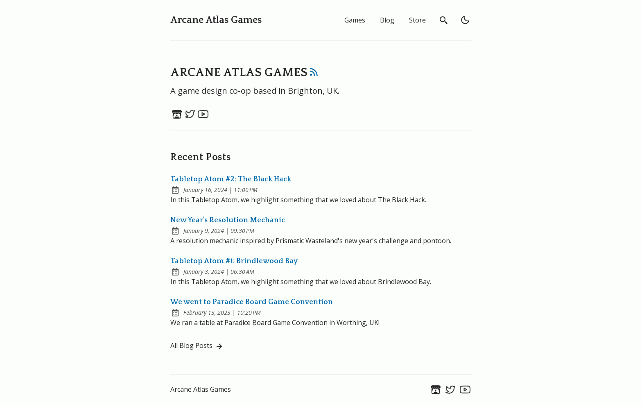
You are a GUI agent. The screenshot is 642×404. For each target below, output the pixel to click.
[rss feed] (314, 73)
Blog (387, 20)
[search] (443, 20)
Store (417, 20)
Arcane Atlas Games (216, 20)
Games (354, 20)
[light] (465, 20)
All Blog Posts (197, 346)
